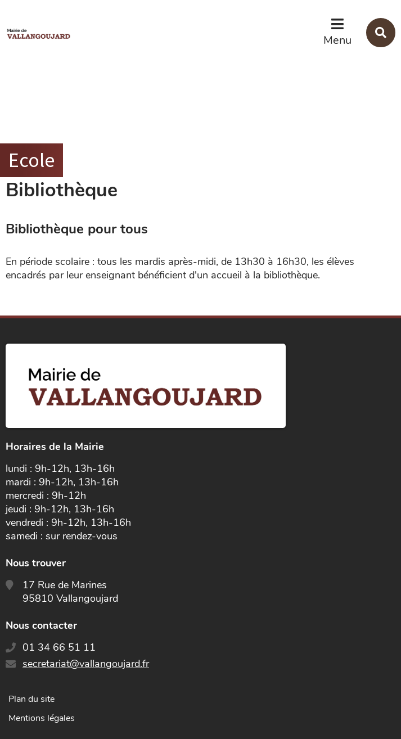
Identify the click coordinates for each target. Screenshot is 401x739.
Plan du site (31, 699)
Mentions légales (41, 718)
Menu (337, 40)
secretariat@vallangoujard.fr (85, 663)
